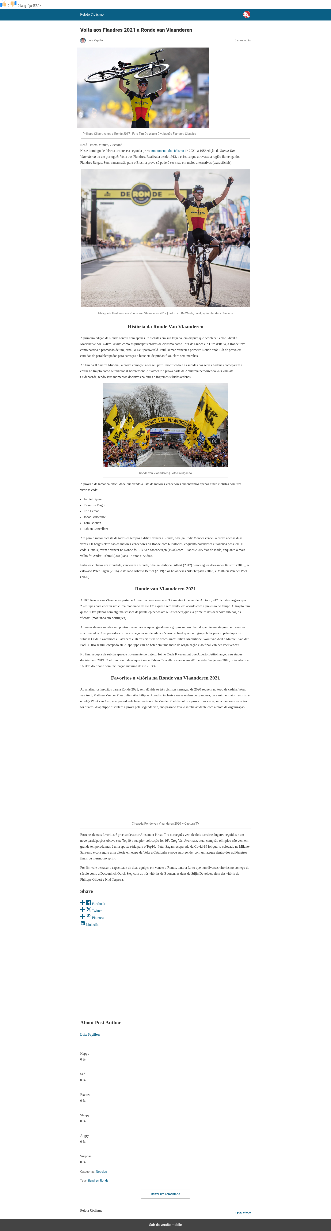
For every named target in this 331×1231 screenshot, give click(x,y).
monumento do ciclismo (167, 151)
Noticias (101, 1171)
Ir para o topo (243, 1212)
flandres (93, 1180)
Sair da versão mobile (165, 1225)
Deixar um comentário (165, 1194)
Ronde (104, 1180)
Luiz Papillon (90, 1034)
